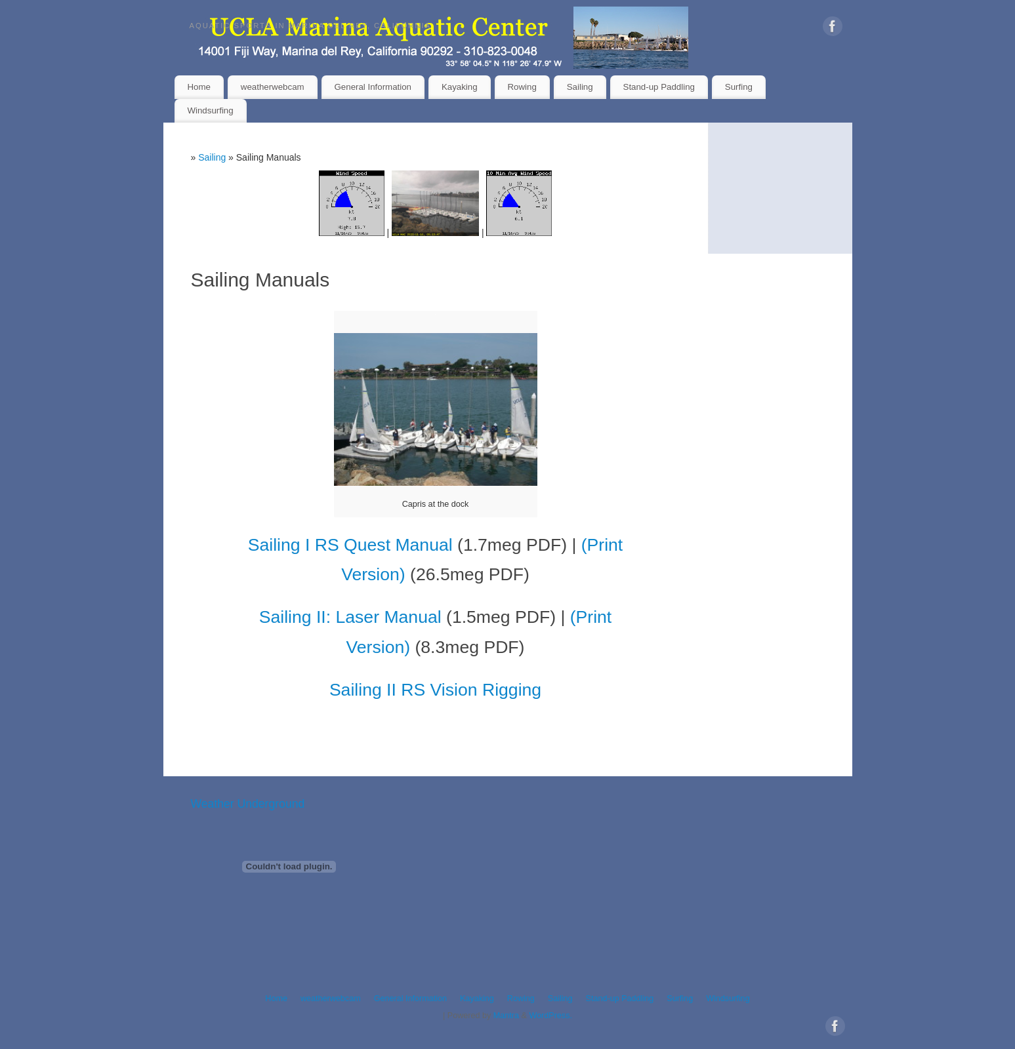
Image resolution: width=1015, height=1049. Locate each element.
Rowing (521, 87)
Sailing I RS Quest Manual (350, 545)
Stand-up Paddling (659, 87)
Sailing (580, 87)
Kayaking (460, 87)
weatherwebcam (272, 87)
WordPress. (550, 1015)
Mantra (506, 1015)
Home (198, 87)
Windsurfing (210, 110)
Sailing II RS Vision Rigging (435, 690)
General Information (373, 87)
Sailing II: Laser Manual (350, 617)
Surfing (739, 87)
